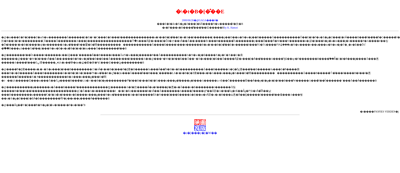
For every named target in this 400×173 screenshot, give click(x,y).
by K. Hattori (231, 27)
